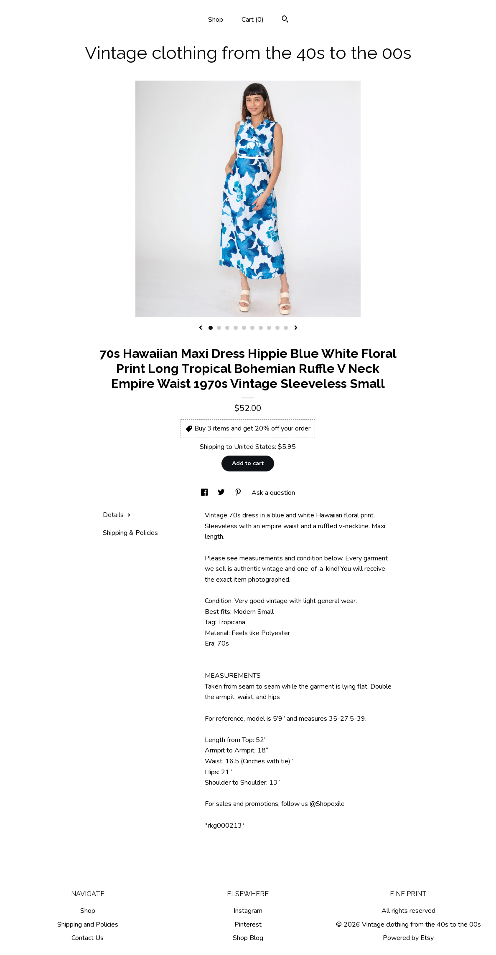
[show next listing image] (296, 328)
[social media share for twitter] (222, 492)
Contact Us (87, 937)
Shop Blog (248, 937)
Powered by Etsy (408, 937)
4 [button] (236, 328)
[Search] (285, 20)
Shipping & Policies (130, 532)
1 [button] (211, 328)
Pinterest (248, 924)
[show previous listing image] (200, 328)
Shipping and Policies (87, 924)
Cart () (253, 19)
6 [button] (252, 328)
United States (254, 446)
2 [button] (219, 328)
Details (117, 514)
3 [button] (227, 328)
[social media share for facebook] (205, 492)
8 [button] (269, 328)
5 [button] (244, 328)
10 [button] (286, 328)
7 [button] (261, 328)
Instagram (248, 910)
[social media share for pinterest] (239, 492)
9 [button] (277, 328)
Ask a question (273, 492)
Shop (215, 19)
